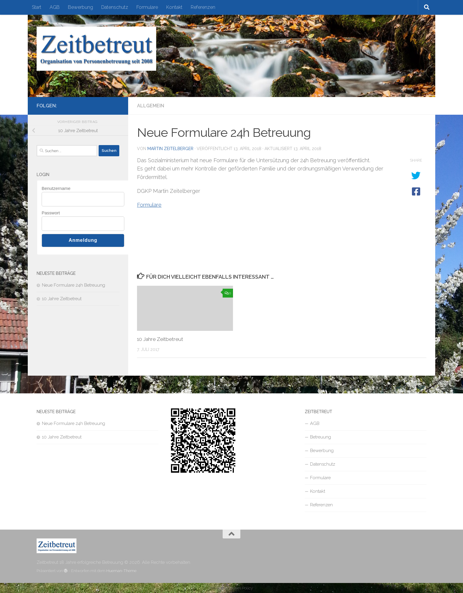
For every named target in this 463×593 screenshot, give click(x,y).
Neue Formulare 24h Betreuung (73, 285)
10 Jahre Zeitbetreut (160, 339)
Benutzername (56, 188)
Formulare (147, 7)
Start (36, 7)
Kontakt (174, 7)
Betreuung (320, 437)
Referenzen (203, 7)
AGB (55, 7)
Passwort (51, 212)
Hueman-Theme (121, 571)
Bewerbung (80, 7)
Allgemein (150, 106)
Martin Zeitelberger (170, 148)
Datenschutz (114, 7)
